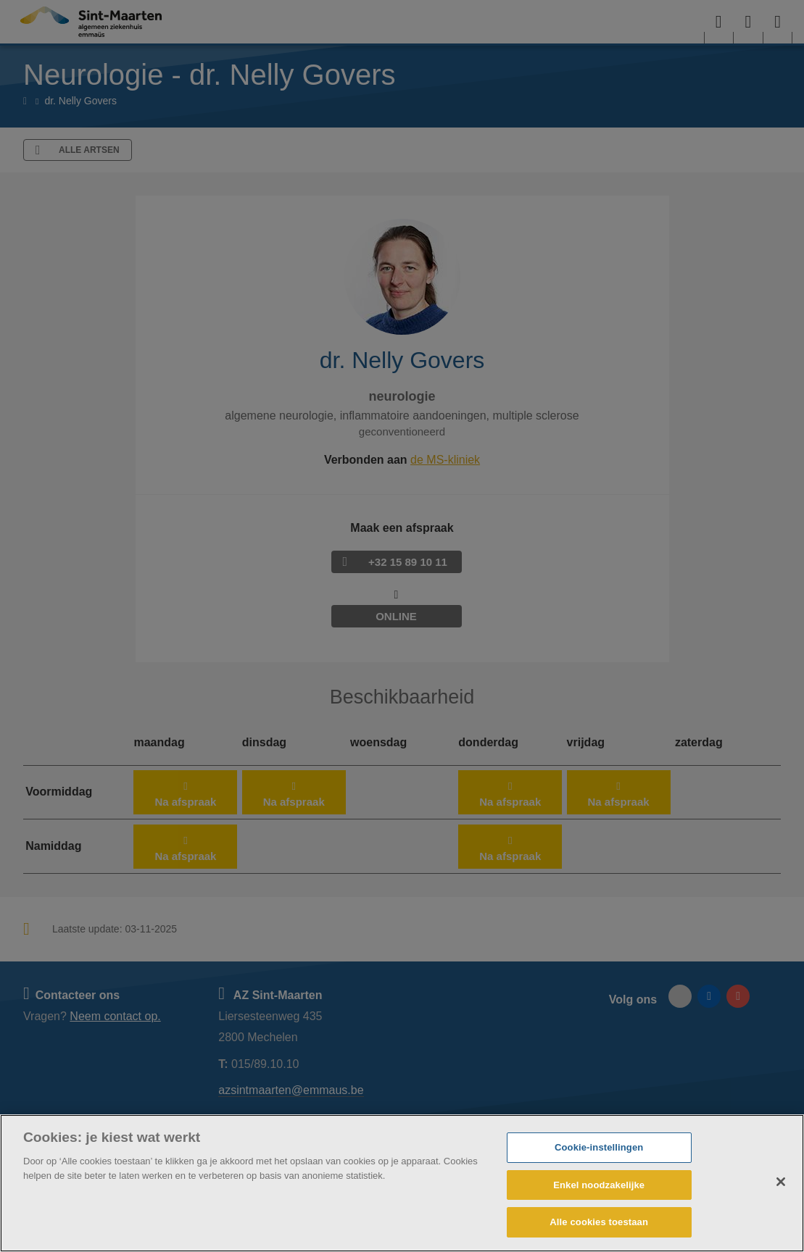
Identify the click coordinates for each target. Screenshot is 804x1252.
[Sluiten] (781, 1182)
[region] (402, 1183)
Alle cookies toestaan (599, 1221)
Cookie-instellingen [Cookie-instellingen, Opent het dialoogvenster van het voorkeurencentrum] (599, 1147)
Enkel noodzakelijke (599, 1185)
